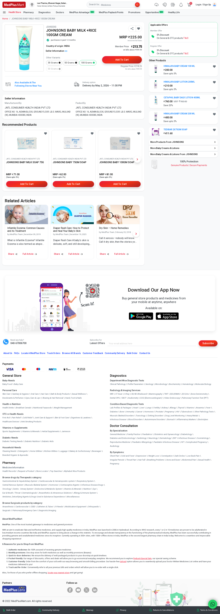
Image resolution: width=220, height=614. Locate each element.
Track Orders (54, 353)
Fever (208, 408)
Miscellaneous (73, 497)
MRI (111, 394)
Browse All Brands (71, 353)
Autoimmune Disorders (155, 419)
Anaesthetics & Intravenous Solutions (55, 493)
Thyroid (181, 408)
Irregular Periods (117, 460)
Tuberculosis (187, 412)
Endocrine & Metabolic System (48, 489)
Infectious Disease (118, 419)
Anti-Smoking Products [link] (31, 421)
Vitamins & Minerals (72, 489)
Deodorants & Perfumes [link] (13, 398)
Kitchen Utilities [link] (51, 451)
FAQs (16, 353)
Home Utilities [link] (36, 451)
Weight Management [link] (63, 408)
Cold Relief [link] (28, 417)
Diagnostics (44, 12)
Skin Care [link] (6, 394)
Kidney (165, 408)
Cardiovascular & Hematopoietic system (57, 481)
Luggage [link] (64, 451)
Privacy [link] (123, 610)
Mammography (155, 394)
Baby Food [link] (7, 384)
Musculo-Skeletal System (36, 485)
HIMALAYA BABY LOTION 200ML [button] (179, 82)
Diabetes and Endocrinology (122, 438)
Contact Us (144, 353)
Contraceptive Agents (69, 485)
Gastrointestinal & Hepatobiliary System (19, 481)
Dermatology (165, 438)
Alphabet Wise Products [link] (74, 471)
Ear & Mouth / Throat (11, 493)
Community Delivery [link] (50, 610)
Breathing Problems (155, 460)
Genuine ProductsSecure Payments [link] (189, 165)
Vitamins (190, 408)
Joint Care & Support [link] (44, 417)
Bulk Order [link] (10, 610)
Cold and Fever (127, 456)
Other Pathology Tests (204, 412)
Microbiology (161, 384)
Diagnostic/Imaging (47, 510)
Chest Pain (114, 456)
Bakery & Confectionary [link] (80, 451)
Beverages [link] (96, 451)
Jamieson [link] (66, 431)
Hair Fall (141, 460)
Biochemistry (174, 384)
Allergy (173, 408)
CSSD (33, 506)
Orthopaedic (93, 506)
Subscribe (208, 343)
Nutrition (87, 489)
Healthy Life (174, 12)
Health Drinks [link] (8, 408)
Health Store (11, 12)
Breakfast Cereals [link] (23, 408)
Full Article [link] (30, 254)
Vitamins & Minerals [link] (31, 431)
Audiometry (133, 398)
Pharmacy (28, 12)
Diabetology (186, 434)
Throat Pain (131, 460)
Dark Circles (180, 456)
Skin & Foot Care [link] (62, 417)
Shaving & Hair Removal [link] (52, 398)
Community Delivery (115, 353)
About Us (7, 353)
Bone (122, 412)
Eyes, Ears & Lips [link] (33, 398)
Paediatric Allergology (142, 442)
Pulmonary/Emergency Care (25, 510)
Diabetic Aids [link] (48, 441)
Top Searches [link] (56, 471)
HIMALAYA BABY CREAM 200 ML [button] (179, 113)
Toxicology (140, 415)
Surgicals (6, 510)
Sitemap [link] (89, 610)
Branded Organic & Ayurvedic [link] (15, 455)
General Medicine (117, 434)
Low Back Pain (193, 456)
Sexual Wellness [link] (79, 394)
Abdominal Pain (189, 460)
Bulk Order (132, 353)
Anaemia (200, 408)
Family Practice (133, 434)
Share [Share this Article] (12, 254)
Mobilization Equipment (75, 506)
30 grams (53, 62)
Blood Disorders (135, 419)
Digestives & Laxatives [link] (81, 417)
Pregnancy (169, 412)
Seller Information (56, 51)
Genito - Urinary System (23, 489)
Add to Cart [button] (122, 59)
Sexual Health (204, 460)
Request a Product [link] (26, 471)
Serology (149, 384)
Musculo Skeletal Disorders (122, 415)
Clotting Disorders (155, 415)
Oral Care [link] (35, 394)
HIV (177, 412)
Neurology (153, 438)
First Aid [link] (6, 417)
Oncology (6, 489)
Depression (141, 456)
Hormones (53, 485)
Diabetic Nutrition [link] (32, 441)
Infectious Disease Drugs (92, 485)
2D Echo (185, 394)
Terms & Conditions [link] (209, 610)
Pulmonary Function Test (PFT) (195, 398)
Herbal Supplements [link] (51, 431)
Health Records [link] (9, 471)
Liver (142, 408)
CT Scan (118, 394)
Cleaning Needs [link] (9, 451)
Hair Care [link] (45, 394)
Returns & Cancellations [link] (163, 610)
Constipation (167, 456)
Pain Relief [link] (16, 417)
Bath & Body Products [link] (60, 394)
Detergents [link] (23, 451)
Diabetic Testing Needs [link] (12, 441)
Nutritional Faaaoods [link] (42, 408)
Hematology (187, 384)
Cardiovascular (22, 506)
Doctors (60, 12)
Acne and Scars (173, 460)
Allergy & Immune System (85, 493)
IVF (182, 442)
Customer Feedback (93, 353)
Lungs (149, 408)
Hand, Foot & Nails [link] (73, 398)
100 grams (86, 62)
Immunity (130, 412)
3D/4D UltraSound (139, 394)
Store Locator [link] (42, 471)
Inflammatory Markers (186, 419)
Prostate (159, 412)
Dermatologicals (29, 493)
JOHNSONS (51, 26)
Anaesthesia (7, 506)
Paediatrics (147, 434)
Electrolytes (203, 419)
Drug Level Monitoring (175, 415)
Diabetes (114, 412)
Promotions (134, 12)
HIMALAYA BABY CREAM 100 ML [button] (179, 66)
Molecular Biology (203, 384)
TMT (166, 394)
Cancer (139, 412)
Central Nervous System (12, 485)
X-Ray (126, 394)
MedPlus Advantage (81, 12)
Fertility (157, 408)
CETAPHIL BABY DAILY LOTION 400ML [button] (182, 97)
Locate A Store (33, 353)
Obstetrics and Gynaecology (166, 434)
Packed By (81, 103)
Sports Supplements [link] (11, 431)
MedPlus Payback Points (111, 12)
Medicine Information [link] (13, 467)
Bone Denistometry (199, 394)
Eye (94, 489)
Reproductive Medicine (120, 442)
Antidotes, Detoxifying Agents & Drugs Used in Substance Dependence (33, 497)
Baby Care (18, 384)
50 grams (69, 62)
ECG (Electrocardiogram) (151, 398)
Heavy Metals (192, 415)
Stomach (171, 419)
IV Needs (59, 506)
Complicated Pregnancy (196, 442)
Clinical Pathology (118, 384)
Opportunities (154, 12)
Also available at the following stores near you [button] (28, 84)
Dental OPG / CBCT (118, 398)
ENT (174, 438)
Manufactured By (13, 103)
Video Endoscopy (172, 398)
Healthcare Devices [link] (10, 421)
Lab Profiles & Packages (120, 408)
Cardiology (142, 438)
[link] (14, 4)
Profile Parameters (135, 384)
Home (5, 18)
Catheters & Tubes (45, 506)
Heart (135, 408)
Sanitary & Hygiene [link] (20, 394)
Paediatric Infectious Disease (166, 442)
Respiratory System (85, 481)
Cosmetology (203, 438)
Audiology (114, 446)
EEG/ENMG (175, 394)
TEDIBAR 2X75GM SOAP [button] (175, 129)
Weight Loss (153, 456)
